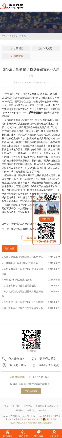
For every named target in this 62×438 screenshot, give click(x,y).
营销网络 (19, 410)
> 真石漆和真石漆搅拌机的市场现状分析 (31, 308)
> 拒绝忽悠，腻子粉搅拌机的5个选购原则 (31, 302)
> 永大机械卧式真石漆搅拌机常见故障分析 (31, 293)
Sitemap (40, 423)
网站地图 (32, 423)
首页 (3, 36)
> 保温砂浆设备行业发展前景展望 (31, 285)
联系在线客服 (31, 391)
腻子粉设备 (34, 112)
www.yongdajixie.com (15, 112)
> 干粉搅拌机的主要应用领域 (31, 279)
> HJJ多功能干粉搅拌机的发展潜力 (31, 263)
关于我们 (16, 406)
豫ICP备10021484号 (33, 419)
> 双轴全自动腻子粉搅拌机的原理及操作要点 (31, 271)
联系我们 (31, 410)
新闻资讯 (11, 36)
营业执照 (48, 423)
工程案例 (51, 406)
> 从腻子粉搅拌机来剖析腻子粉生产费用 (31, 257)
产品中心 (28, 406)
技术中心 (22, 36)
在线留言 (43, 410)
